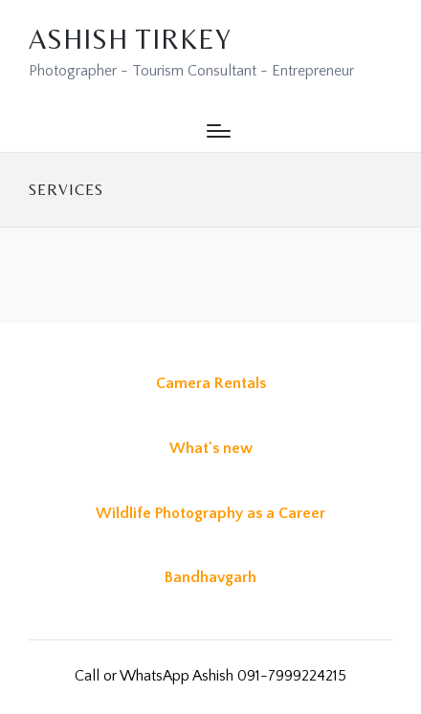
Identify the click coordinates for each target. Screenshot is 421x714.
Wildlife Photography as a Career (210, 513)
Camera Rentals (211, 383)
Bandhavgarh (210, 577)
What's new (211, 448)
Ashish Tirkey (130, 39)
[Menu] (219, 131)
